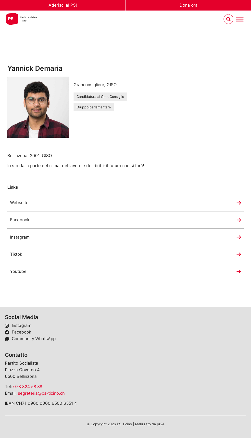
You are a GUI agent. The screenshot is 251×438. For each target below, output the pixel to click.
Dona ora (189, 5)
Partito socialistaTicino (28, 19)
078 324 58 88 (27, 386)
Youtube (18, 271)
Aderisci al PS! (63, 5)
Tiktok (16, 254)
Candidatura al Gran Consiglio (100, 96)
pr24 (160, 424)
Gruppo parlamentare (93, 107)
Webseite (19, 202)
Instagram (20, 237)
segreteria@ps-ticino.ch (41, 393)
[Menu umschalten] (240, 19)
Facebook (19, 219)
